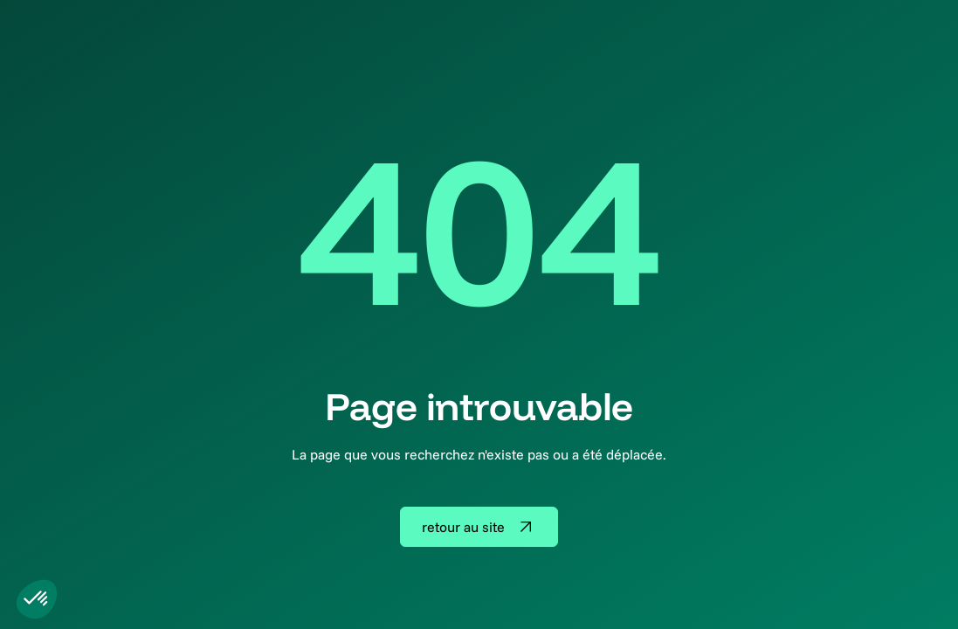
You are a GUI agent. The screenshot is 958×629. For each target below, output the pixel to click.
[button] (37, 599)
